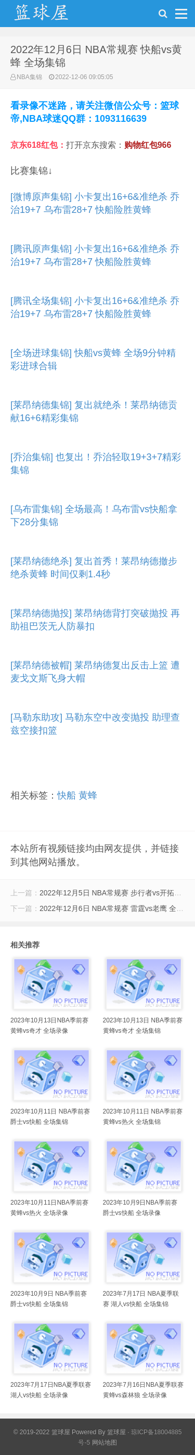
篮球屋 (116, 1432)
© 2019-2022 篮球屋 (42, 1432)
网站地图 (104, 1442)
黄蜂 (88, 795)
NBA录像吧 (52, 16)
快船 (66, 795)
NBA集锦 (29, 77)
